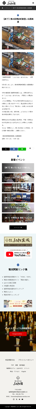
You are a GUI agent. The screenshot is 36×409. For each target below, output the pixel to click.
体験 (16, 365)
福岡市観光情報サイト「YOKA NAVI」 (18, 277)
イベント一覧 (18, 227)
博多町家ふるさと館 (8, 3)
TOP (12, 365)
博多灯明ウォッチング (11, 295)
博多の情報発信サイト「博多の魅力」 (17, 280)
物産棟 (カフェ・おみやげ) (15, 368)
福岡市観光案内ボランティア (14, 289)
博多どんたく (8, 292)
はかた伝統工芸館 (10, 283)
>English (23, 371)
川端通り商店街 (9, 286)
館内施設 (22, 365)
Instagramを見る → (18, 334)
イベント (26, 368)
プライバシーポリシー (26, 360)
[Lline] (22, 149)
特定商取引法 (10, 360)
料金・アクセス (14, 371)
